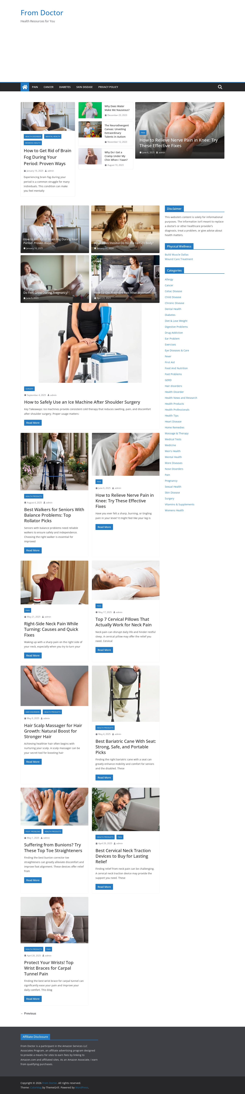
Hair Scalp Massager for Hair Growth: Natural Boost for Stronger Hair (53, 730)
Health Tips (171, 415)
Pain (35, 87)
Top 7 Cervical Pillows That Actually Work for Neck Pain (123, 622)
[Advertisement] (122, 55)
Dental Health (173, 309)
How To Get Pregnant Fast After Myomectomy (125, 293)
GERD (168, 380)
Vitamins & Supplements (179, 504)
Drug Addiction (174, 332)
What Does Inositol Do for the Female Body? (124, 243)
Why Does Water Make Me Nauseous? (117, 108)
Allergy (169, 279)
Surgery (29, 388)
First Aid (170, 362)
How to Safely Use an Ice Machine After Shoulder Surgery (82, 402)
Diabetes (65, 87)
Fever (168, 356)
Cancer (48, 87)
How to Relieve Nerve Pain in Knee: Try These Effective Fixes (178, 142)
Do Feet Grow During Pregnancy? (45, 293)
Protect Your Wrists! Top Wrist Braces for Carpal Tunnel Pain (49, 967)
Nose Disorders (174, 469)
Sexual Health (173, 486)
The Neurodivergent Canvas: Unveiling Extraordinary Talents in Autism (117, 131)
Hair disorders (33, 712)
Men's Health (173, 451)
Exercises (170, 344)
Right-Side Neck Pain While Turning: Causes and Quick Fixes (51, 629)
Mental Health (53, 136)
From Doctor (42, 12)
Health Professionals (177, 409)
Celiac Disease (173, 291)
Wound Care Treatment (179, 259)
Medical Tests (173, 439)
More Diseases (173, 463)
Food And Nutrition (176, 368)
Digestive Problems (176, 326)
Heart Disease (173, 421)
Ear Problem (172, 338)
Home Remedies (174, 427)
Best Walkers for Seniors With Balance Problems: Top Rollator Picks (54, 514)
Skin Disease (84, 87)
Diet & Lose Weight (176, 320)
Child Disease (173, 297)
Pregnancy (171, 480)
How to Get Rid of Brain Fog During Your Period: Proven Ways (47, 157)
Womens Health (32, 143)
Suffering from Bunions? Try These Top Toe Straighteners (53, 847)
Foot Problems (33, 831)
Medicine (170, 445)
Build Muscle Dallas (176, 254)
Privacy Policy (108, 87)
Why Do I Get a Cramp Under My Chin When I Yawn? (116, 156)
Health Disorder (33, 136)
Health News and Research (181, 397)
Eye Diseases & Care (177, 350)
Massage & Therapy (176, 433)
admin (51, 170)
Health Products (34, 496)
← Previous (28, 1013)
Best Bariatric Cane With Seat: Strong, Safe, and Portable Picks (125, 746)
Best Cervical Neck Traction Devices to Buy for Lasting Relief (123, 855)
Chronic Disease (174, 303)
